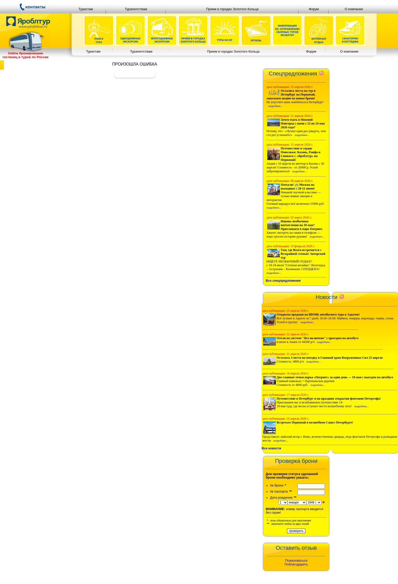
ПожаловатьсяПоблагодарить (296, 562)
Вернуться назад (135, 74)
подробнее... (275, 105)
